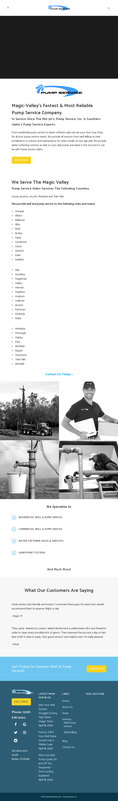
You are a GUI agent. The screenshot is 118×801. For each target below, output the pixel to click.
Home (65, 701)
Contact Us (96, 668)
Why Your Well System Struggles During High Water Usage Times (47, 713)
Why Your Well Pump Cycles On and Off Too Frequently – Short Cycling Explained (47, 765)
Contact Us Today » (59, 374)
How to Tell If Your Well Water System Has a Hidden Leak (47, 738)
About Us (67, 707)
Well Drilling (70, 732)
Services (66, 719)
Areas (65, 713)
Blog (64, 741)
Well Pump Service (70, 724)
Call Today (21, 160)
